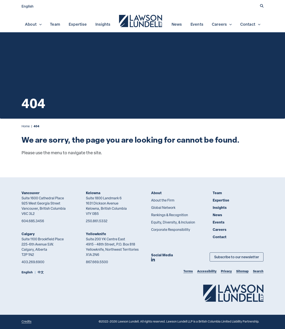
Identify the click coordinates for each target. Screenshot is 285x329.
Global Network (163, 207)
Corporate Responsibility (170, 229)
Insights (102, 24)
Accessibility (207, 271)
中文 (41, 272)
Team (55, 24)
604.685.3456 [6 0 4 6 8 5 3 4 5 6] (33, 221)
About (33, 24)
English (28, 6)
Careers (222, 24)
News (177, 24)
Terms (188, 271)
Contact (250, 24)
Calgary (28, 233)
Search (258, 271)
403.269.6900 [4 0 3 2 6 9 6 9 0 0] (33, 262)
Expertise (78, 24)
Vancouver (31, 192)
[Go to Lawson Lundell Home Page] (233, 293)
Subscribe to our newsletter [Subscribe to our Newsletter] (236, 256)
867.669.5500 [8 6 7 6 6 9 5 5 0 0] (97, 262)
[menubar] (142, 20)
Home (26, 126)
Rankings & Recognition (169, 215)
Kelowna (93, 192)
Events (197, 24)
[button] (261, 6)
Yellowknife (96, 233)
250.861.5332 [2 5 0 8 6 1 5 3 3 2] (96, 221)
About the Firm (162, 200)
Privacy (226, 271)
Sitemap (242, 271)
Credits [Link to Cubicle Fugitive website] (26, 321)
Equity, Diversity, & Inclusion (173, 222)
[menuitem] (141, 20)
